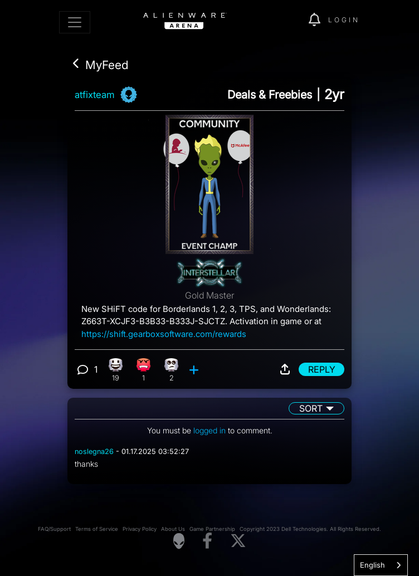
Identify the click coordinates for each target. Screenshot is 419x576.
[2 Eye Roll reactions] (171, 369)
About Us (173, 529)
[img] (294, 20)
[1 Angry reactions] (143, 369)
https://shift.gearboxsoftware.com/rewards (163, 334)
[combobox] (381, 565)
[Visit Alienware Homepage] (178, 541)
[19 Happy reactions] (116, 369)
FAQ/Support (54, 529)
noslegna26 (94, 451)
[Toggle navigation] (74, 22)
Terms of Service (96, 529)
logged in (209, 430)
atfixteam (95, 95)
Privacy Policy (140, 529)
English (372, 564)
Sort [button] (311, 408)
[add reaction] (195, 369)
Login (344, 20)
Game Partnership (212, 529)
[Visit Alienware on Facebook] (207, 541)
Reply (321, 369)
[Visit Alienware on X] (238, 541)
